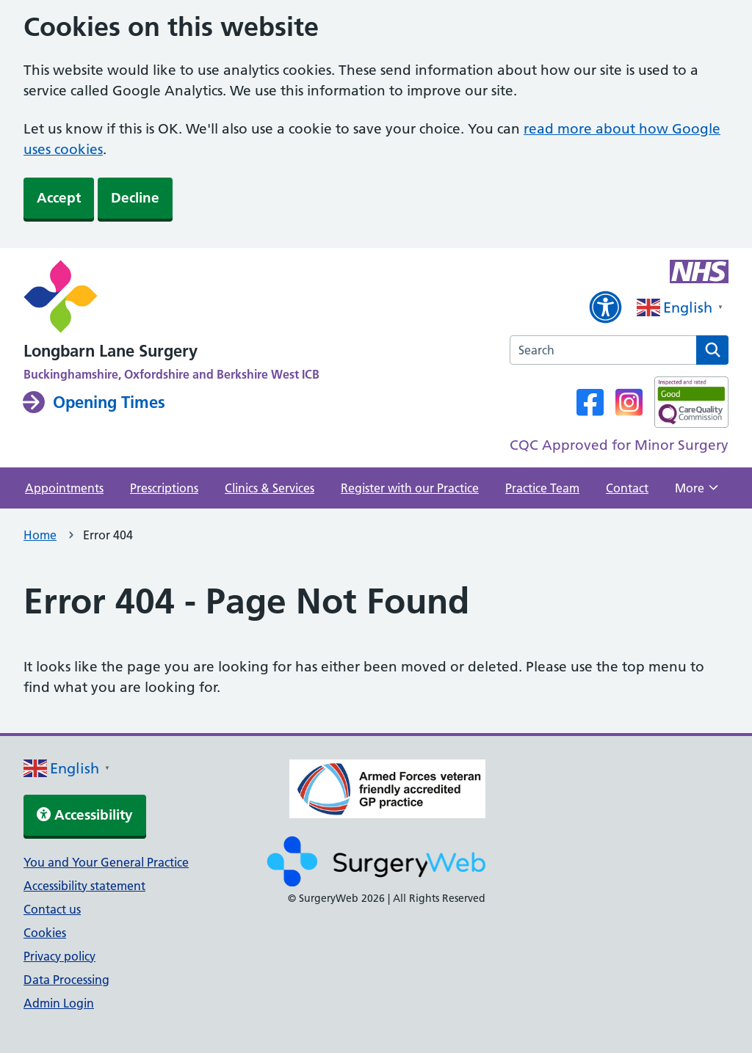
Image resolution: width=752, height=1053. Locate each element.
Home (40, 535)
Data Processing (66, 979)
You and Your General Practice (106, 862)
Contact (627, 488)
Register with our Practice (410, 488)
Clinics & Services (269, 488)
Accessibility (85, 814)
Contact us (52, 909)
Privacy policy (59, 956)
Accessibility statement (84, 885)
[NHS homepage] (171, 298)
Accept (59, 197)
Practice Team (542, 488)
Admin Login (59, 1003)
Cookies (45, 932)
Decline (135, 197)
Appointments (64, 488)
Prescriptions (164, 488)
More (696, 492)
